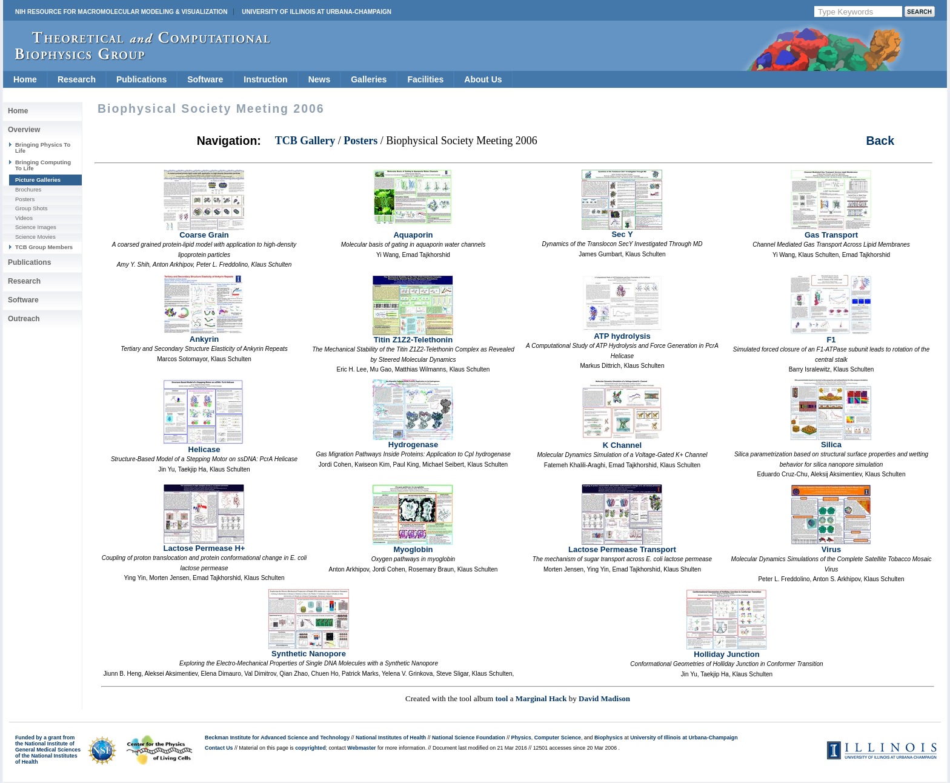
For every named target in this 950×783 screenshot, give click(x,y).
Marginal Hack (541, 698)
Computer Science (557, 738)
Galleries (369, 79)
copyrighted (310, 748)
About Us (483, 79)
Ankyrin (204, 335)
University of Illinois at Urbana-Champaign (316, 11)
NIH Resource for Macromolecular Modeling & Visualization (121, 11)
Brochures (28, 189)
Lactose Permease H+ (204, 544)
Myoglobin (413, 546)
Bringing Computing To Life (43, 165)
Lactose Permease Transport (622, 546)
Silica (831, 441)
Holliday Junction (726, 650)
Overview (24, 129)
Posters (25, 199)
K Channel (622, 441)
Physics (521, 738)
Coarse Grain (204, 231)
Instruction (265, 79)
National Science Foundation (468, 738)
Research (77, 79)
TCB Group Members (44, 247)
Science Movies (35, 236)
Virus (831, 546)
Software (205, 79)
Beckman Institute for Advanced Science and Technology (277, 738)
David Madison (604, 698)
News (319, 79)
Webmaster (361, 748)
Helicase (204, 446)
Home (25, 79)
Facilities (425, 79)
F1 (831, 336)
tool (501, 698)
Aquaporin (413, 231)
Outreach (24, 319)
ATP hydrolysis (622, 332)
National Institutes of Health (391, 738)
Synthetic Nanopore (308, 650)
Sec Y (622, 230)
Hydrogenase (413, 441)
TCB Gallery (305, 141)
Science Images (35, 227)
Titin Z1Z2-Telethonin (413, 336)
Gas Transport (831, 231)
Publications (141, 79)
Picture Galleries (38, 179)
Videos (24, 218)
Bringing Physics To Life (42, 147)
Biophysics (608, 738)
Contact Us (219, 748)
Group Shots (31, 208)
